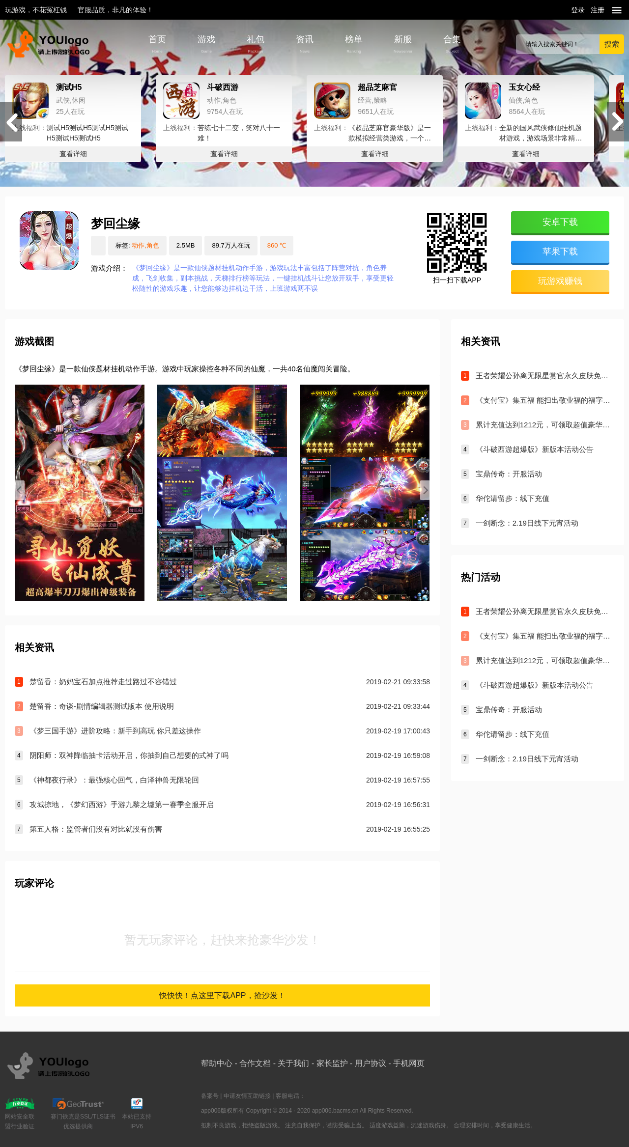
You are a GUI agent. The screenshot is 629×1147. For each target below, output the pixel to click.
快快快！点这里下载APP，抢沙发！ (222, 995)
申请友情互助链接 (247, 1095)
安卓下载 (560, 222)
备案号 (210, 1095)
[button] (618, 121)
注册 (597, 10)
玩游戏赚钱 (560, 281)
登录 (578, 10)
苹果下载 (560, 251)
